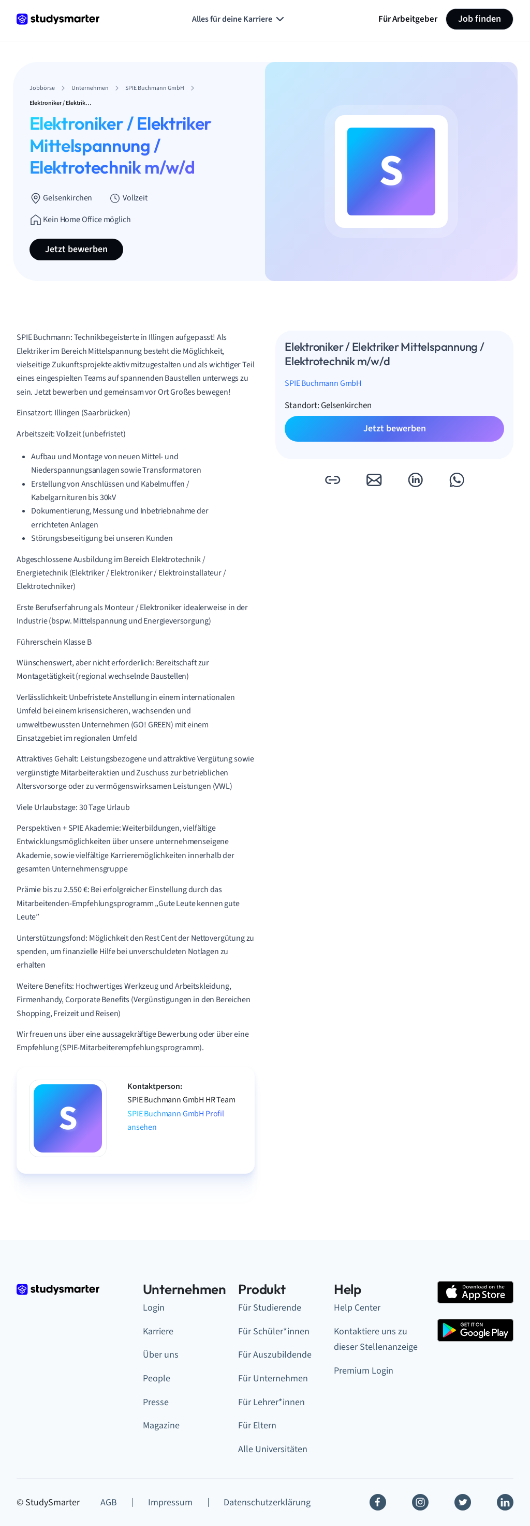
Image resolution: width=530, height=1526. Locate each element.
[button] (332, 480)
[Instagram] (420, 1502)
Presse (156, 1402)
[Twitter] (462, 1502)
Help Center (357, 1307)
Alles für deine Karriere (239, 19)
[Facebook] (378, 1502)
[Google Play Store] (475, 1330)
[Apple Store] (475, 1292)
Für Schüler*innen (274, 1331)
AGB (108, 1502)
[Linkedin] (505, 1502)
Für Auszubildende (275, 1354)
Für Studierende (269, 1307)
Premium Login (363, 1370)
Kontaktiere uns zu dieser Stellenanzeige (376, 1339)
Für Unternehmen (273, 1378)
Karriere (158, 1331)
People (156, 1378)
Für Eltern (257, 1425)
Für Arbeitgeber (407, 18)
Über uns (161, 1354)
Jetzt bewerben (76, 249)
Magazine (161, 1425)
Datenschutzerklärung (267, 1502)
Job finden (479, 18)
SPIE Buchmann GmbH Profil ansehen (175, 1120)
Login (154, 1307)
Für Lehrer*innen (271, 1402)
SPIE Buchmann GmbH (323, 383)
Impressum (170, 1502)
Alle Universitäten (272, 1449)
